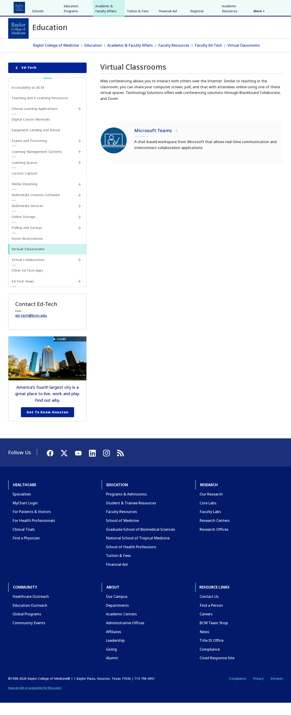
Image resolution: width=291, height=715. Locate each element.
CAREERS (217, 6)
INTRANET (236, 6)
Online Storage (23, 229)
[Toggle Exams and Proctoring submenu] (79, 152)
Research (68, 6)
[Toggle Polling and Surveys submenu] (79, 239)
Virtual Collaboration (28, 272)
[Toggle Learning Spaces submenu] (79, 174)
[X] (259, 6)
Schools (38, 45)
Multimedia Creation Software (36, 207)
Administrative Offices (125, 634)
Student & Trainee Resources (131, 515)
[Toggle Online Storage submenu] (79, 228)
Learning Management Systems (37, 164)
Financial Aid (168, 45)
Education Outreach (30, 617)
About (114, 6)
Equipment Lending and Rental (36, 142)
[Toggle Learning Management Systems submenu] (79, 163)
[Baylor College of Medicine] (18, 28)
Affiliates (113, 643)
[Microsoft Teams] (114, 152)
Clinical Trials (24, 541)
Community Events (29, 634)
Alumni (112, 669)
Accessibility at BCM (28, 99)
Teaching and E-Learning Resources (40, 110)
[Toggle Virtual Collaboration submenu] (79, 271)
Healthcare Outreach (31, 608)
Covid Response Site (217, 669)
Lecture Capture (25, 185)
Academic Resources (229, 42)
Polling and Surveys (27, 239)
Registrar (197, 45)
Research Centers (215, 532)
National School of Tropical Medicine (138, 550)
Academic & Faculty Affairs (105, 42)
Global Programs (27, 626)
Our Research (211, 506)
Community (92, 6)
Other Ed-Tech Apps (27, 282)
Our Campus (117, 608)
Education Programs (71, 42)
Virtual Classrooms (244, 57)
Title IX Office (211, 652)
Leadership (115, 652)
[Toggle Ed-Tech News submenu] (79, 293)
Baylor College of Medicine (56, 57)
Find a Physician (26, 550)
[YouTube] (267, 6)
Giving (111, 661)
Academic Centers (121, 626)
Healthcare (21, 6)
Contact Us (209, 608)
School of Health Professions (131, 558)
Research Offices (214, 541)
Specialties (22, 506)
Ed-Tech (25, 79)
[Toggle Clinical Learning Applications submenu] (79, 120)
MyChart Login (25, 515)
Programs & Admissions (126, 506)
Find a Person (211, 617)
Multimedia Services (27, 218)
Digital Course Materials (31, 131)
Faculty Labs (210, 523)
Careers (206, 626)
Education (45, 6)
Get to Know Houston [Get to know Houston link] (47, 424)
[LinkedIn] (275, 6)
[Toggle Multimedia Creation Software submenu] (79, 207)
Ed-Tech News (23, 293)
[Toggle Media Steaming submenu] (79, 196)
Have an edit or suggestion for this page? (35, 700)
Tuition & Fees (138, 45)
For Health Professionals (34, 532)
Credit (61, 351)
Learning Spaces (25, 174)
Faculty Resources (173, 57)
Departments (117, 617)
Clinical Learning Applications (35, 121)
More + (259, 45)
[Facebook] (250, 6)
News (204, 643)
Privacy (258, 690)
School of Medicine (122, 532)
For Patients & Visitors (32, 523)
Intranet (276, 690)
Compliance (210, 661)
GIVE (203, 6)
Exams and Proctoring (29, 153)
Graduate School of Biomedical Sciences (140, 541)
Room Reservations (27, 250)
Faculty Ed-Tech (208, 57)
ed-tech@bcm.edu (31, 327)
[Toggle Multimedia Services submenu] (79, 217)
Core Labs (208, 515)
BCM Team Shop (214, 634)
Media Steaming (24, 196)
